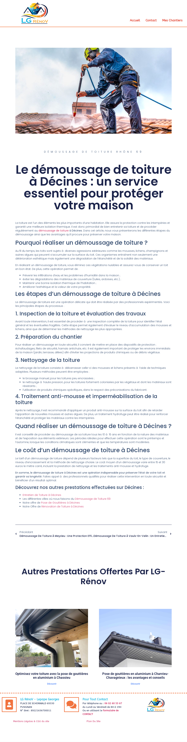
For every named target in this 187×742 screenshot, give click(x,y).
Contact (151, 20)
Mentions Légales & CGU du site (31, 721)
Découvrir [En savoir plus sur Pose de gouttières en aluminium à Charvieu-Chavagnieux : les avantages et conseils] (135, 684)
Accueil (135, 20)
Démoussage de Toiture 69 (92, 499)
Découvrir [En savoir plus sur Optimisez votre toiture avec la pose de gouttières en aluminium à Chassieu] (51, 684)
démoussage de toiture (54, 231)
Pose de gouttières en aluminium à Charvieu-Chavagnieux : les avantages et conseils (135, 676)
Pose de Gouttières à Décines (60, 503)
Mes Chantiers (172, 20)
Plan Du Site (93, 721)
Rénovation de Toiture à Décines (62, 507)
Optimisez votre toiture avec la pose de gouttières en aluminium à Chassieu (51, 676)
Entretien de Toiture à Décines (42, 495)
